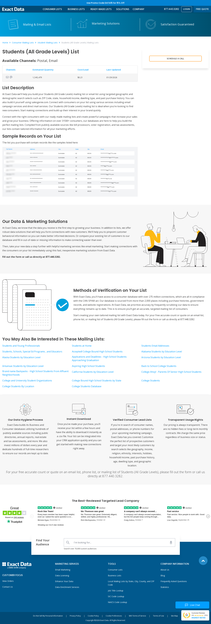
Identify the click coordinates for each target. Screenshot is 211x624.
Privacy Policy (75, 616)
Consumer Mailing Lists (23, 42)
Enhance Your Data (64, 581)
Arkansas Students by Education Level (23, 366)
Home (5, 42)
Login (186, 9)
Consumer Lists (52, 9)
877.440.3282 (171, 9)
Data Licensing (62, 575)
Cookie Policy (93, 616)
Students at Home (82, 345)
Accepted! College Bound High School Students (97, 351)
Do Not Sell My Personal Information (48, 616)
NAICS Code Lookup (117, 602)
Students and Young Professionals (21, 345)
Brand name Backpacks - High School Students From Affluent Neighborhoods (35, 373)
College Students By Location (18, 386)
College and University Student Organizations (27, 380)
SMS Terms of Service (137, 616)
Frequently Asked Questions (174, 581)
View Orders (8, 581)
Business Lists (76, 9)
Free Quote (202, 9)
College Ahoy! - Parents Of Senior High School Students (171, 371)
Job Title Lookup (115, 590)
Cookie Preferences (114, 616)
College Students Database (86, 386)
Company (138, 9)
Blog (163, 575)
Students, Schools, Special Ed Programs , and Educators (32, 351)
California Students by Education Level (93, 371)
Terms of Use (158, 616)
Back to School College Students (158, 366)
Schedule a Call (175, 58)
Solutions (122, 9)
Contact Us (7, 586)
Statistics (165, 587)
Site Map (174, 616)
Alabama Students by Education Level (161, 351)
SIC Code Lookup (116, 596)
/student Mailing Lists (48, 42)
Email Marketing (62, 569)
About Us (165, 569)
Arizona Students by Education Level (161, 357)
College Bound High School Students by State (96, 380)
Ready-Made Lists (101, 9)
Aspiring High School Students (88, 366)
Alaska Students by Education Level (21, 357)
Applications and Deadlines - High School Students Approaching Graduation (99, 358)
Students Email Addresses (155, 345)
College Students (150, 380)
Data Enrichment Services (67, 587)
